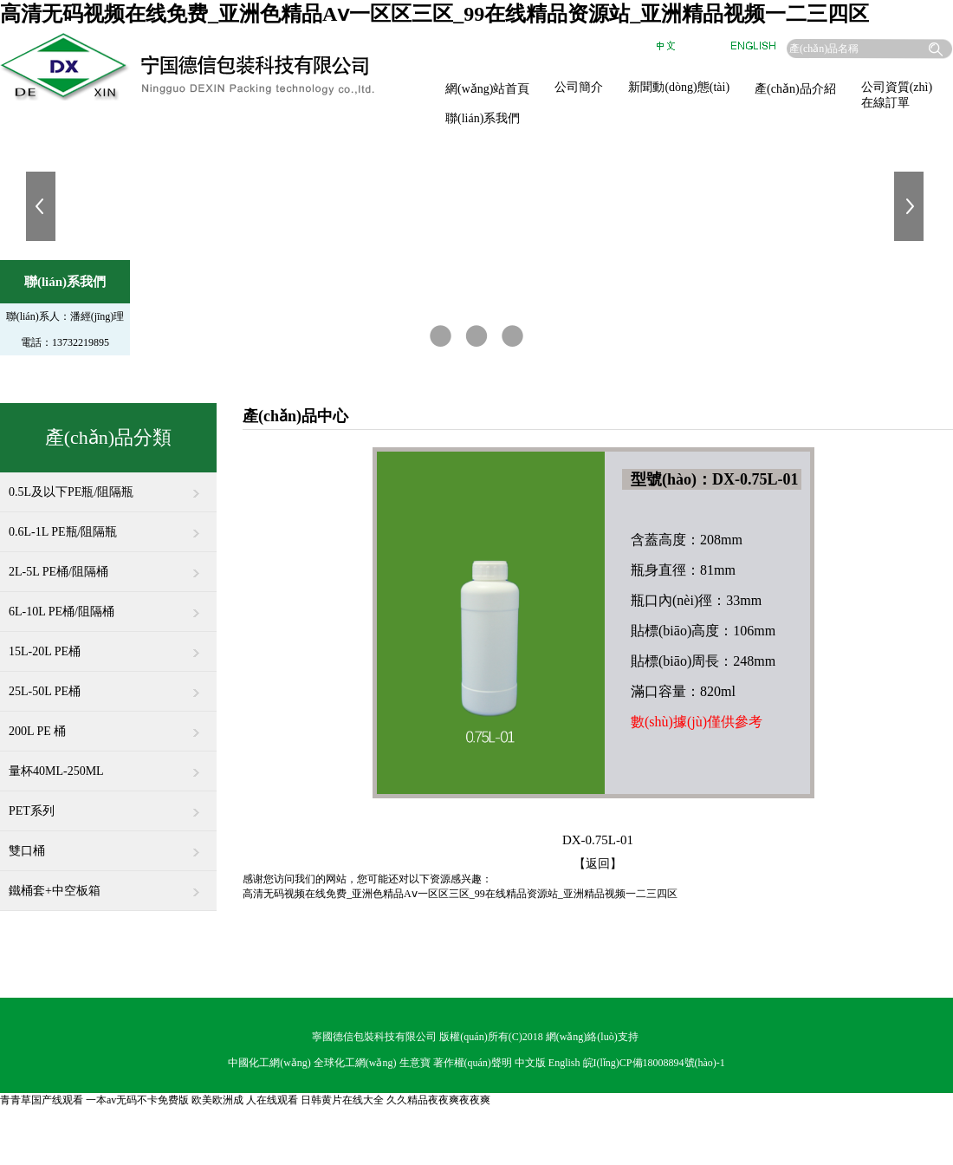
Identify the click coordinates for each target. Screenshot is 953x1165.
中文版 (530, 1063)
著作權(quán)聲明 (472, 1063)
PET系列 (108, 804)
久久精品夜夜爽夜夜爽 (438, 1100)
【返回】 (598, 863)
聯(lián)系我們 (482, 118)
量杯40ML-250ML (108, 765)
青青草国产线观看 (41, 1100)
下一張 (910, 206)
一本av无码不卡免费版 (137, 1100)
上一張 (42, 206)
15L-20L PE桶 (108, 645)
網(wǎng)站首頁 (487, 88)
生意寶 (415, 1063)
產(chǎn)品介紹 (795, 88)
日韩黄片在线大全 (342, 1100)
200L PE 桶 (108, 725)
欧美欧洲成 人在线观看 (244, 1100)
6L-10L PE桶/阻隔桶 (108, 605)
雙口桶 (108, 844)
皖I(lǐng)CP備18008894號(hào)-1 (654, 1063)
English (564, 1063)
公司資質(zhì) (896, 87)
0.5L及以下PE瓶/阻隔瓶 (108, 485)
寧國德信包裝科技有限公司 (374, 1037)
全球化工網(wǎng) (355, 1063)
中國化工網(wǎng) (269, 1063)
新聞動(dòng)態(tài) (678, 87)
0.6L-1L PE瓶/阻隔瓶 (108, 525)
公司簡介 (578, 87)
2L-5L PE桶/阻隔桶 (108, 565)
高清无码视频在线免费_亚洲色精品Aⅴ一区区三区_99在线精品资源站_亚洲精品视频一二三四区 (434, 14)
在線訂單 (885, 102)
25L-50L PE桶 (108, 685)
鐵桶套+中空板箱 (108, 884)
